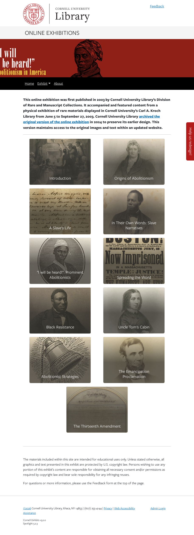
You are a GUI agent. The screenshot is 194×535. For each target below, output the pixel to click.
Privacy (108, 508)
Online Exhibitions (52, 32)
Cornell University (33, 14)
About (58, 83)
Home (29, 83)
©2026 (27, 508)
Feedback (157, 6)
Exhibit (42, 83)
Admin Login (158, 508)
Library (72, 14)
